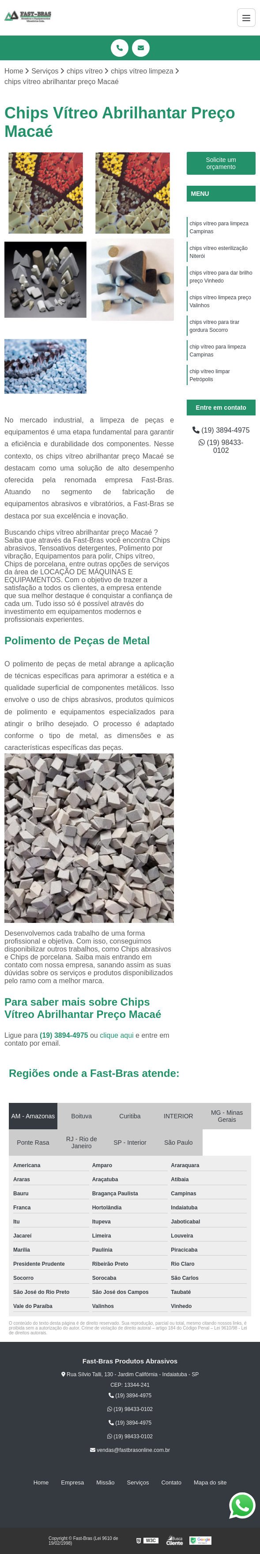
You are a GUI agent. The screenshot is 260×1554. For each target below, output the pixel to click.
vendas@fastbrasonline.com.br (130, 1450)
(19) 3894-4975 (65, 1035)
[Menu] (246, 17)
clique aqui (117, 1035)
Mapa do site (210, 1482)
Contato (171, 1482)
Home (41, 1482)
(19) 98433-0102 (221, 446)
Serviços (138, 1482)
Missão (105, 1482)
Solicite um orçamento (221, 163)
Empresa (72, 1482)
